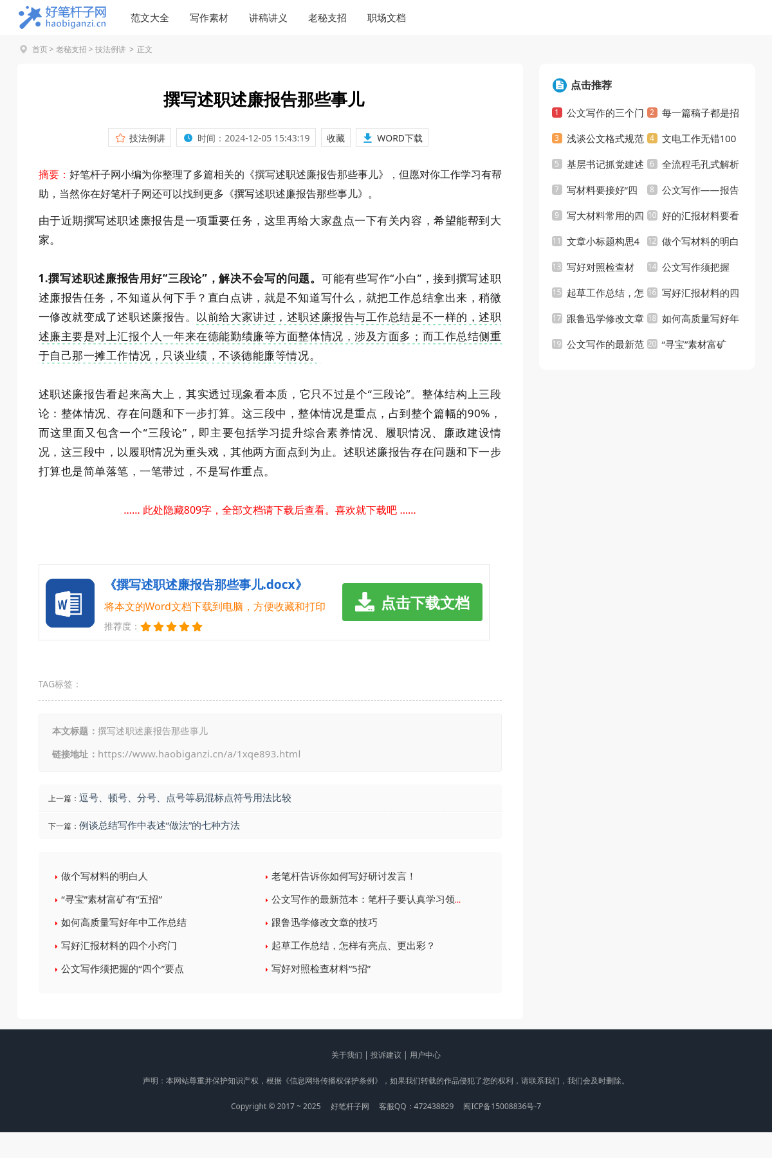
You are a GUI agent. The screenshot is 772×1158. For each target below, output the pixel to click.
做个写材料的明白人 (104, 875)
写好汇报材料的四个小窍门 (119, 945)
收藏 (336, 138)
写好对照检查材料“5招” (321, 968)
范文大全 (150, 17)
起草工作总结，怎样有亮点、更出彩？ (353, 945)
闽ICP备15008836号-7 (502, 1106)
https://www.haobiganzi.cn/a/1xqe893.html (199, 753)
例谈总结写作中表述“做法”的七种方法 (160, 825)
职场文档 (386, 17)
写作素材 (209, 17)
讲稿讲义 (268, 17)
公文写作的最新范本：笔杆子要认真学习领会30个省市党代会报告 (412, 898)
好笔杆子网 (350, 1106)
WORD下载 (400, 138)
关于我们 (346, 1054)
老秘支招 (327, 17)
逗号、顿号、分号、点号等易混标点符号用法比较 (185, 797)
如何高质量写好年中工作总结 (124, 922)
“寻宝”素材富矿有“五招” (111, 898)
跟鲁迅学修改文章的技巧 (324, 922)
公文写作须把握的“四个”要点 (122, 968)
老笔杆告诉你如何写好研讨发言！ (343, 875)
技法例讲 (110, 49)
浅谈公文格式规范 (605, 138)
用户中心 (425, 1054)
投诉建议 (386, 1054)
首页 (40, 49)
